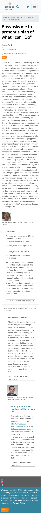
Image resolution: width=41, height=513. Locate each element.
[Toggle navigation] (34, 6)
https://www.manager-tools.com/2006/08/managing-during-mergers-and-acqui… (22, 426)
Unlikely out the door (18, 317)
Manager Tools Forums (25, 17)
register (17, 301)
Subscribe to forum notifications (15, 53)
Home (5, 17)
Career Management (13, 19)
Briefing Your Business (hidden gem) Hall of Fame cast (23, 409)
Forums (12, 17)
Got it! (4, 509)
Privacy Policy (19, 503)
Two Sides (10, 232)
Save (4, 57)
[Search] (17, 7)
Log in (9, 301)
